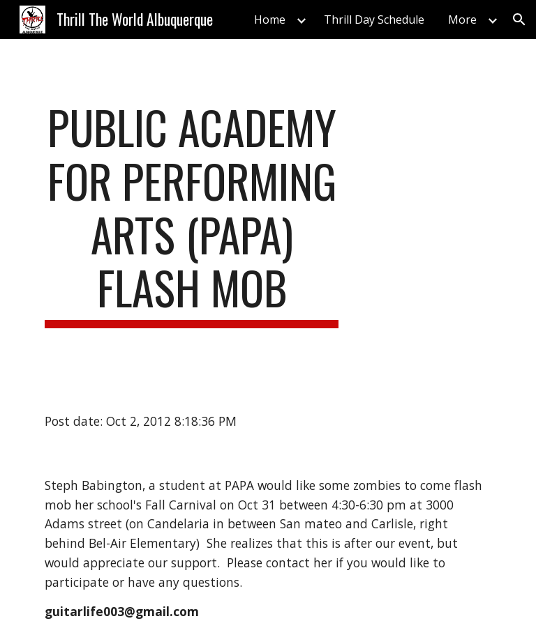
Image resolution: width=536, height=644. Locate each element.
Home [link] (269, 19)
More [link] (462, 19)
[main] (191, 214)
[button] (519, 19)
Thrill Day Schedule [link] (374, 19)
